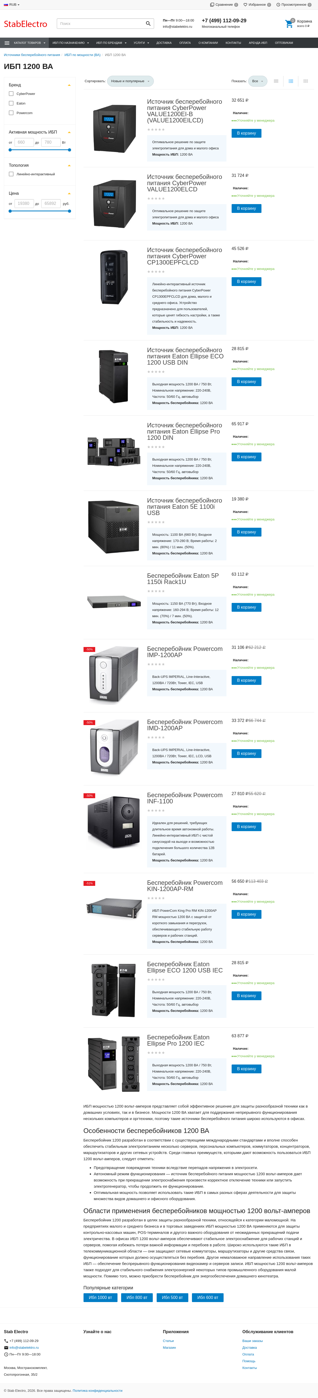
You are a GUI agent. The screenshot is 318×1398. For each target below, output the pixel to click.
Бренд (15, 85)
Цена (14, 193)
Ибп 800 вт (137, 1297)
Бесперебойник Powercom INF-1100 (185, 798)
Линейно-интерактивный (36, 174)
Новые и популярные (127, 81)
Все (255, 81)
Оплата (185, 42)
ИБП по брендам (109, 42)
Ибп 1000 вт (100, 1297)
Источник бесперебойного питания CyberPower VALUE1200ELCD (184, 183)
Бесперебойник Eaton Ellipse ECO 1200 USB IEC (185, 967)
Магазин (169, 1348)
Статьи (168, 1341)
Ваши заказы (253, 1341)
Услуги (139, 42)
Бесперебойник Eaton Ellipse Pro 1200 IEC (178, 1040)
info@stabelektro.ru (177, 27)
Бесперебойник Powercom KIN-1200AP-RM (185, 886)
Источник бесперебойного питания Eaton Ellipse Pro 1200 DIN (184, 431)
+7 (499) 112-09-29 (224, 20)
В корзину (246, 133)
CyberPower (26, 94)
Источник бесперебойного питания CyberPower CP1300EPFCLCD (184, 256)
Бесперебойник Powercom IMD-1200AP (185, 725)
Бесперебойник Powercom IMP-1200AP (185, 652)
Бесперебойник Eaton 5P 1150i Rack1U (183, 579)
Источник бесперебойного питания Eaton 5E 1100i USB (184, 506)
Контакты (233, 42)
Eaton (21, 103)
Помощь (249, 1361)
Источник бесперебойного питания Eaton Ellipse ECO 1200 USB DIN (185, 356)
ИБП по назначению (69, 42)
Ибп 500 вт (172, 1297)
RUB (12, 4)
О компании (208, 42)
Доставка (163, 42)
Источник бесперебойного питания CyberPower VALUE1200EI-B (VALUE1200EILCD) (184, 111)
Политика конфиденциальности (97, 1391)
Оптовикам (284, 42)
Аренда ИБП (258, 42)
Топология (19, 165)
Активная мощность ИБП (33, 132)
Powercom (24, 113)
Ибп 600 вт (207, 1297)
